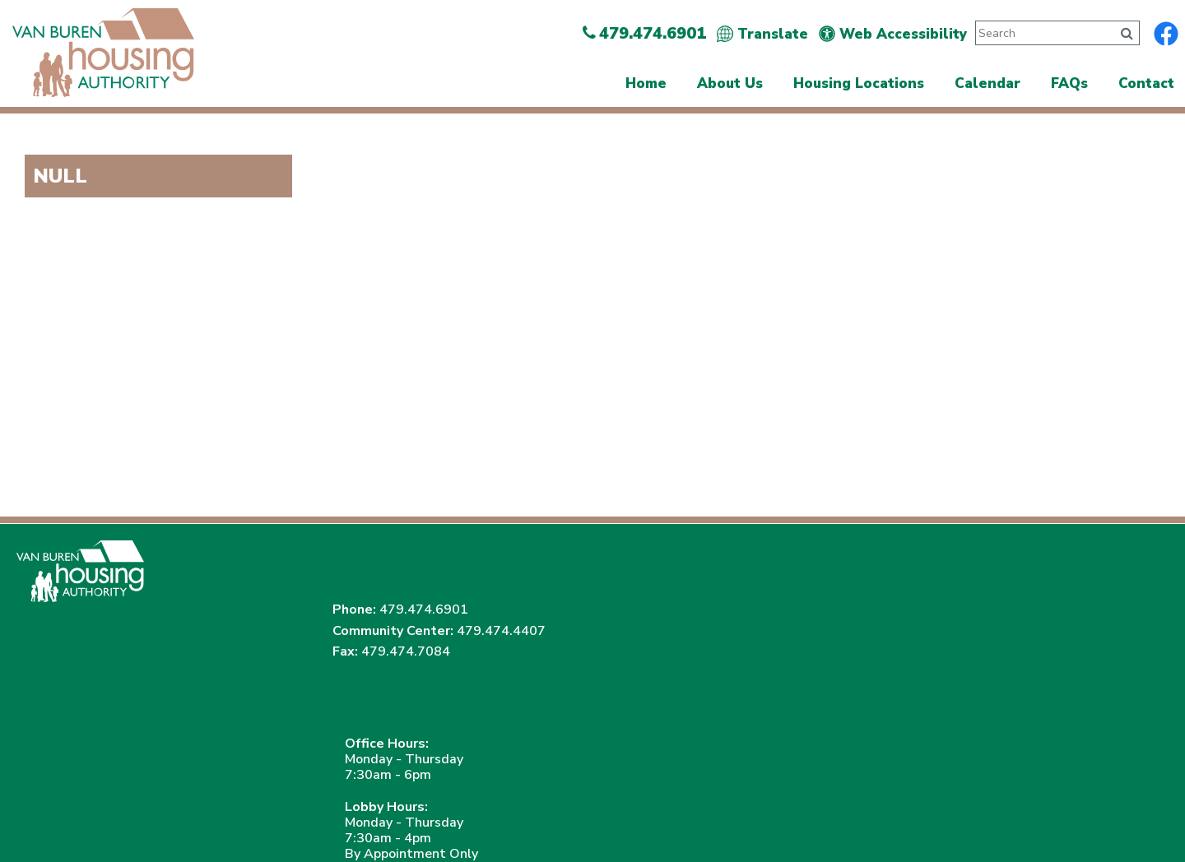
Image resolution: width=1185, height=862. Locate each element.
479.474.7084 (859, 609)
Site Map (280, 818)
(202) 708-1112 (146, 756)
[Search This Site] (1042, 32)
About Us (730, 83)
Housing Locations (858, 83)
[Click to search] (1127, 34)
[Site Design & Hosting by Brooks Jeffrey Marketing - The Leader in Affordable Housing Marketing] (1070, 821)
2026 (44, 818)
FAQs (1069, 83)
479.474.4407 (830, 589)
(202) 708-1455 (284, 756)
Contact (1146, 83)
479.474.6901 (877, 547)
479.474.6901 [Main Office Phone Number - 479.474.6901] (644, 33)
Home (646, 83)
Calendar (987, 83)
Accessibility (357, 818)
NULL (60, 176)
